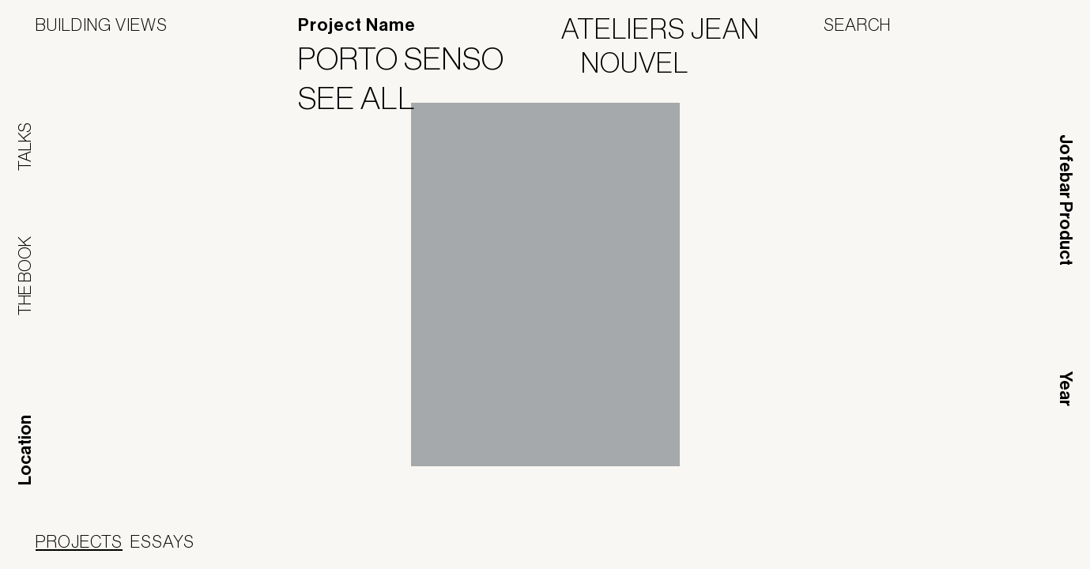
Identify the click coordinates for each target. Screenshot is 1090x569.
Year (1065, 388)
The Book (24, 275)
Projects (79, 541)
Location (25, 450)
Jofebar (645, 543)
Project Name (357, 25)
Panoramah (544, 549)
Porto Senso (411, 58)
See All (367, 98)
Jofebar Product (1065, 200)
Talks (24, 146)
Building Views (102, 24)
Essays (162, 541)
